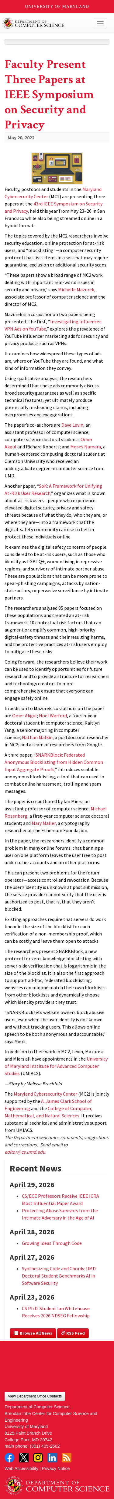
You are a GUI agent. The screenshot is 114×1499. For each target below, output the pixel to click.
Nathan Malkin (37, 737)
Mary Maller (44, 823)
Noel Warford (53, 715)
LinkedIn (52, 1457)
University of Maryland (57, 6)
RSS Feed (73, 1333)
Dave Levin (72, 425)
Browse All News (33, 1333)
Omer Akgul (24, 715)
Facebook (9, 1457)
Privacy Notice (56, 1468)
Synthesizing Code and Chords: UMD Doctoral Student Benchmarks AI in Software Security (59, 1275)
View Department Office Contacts (35, 1396)
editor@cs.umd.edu (25, 1152)
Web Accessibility (21, 1468)
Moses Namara (85, 447)
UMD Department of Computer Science (46, 23)
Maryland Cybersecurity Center (45, 1094)
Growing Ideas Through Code (52, 1243)
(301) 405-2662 (45, 1446)
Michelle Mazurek (76, 289)
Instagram (38, 1457)
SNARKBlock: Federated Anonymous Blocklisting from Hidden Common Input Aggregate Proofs (54, 762)
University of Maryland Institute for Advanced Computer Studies (56, 1066)
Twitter (24, 1457)
